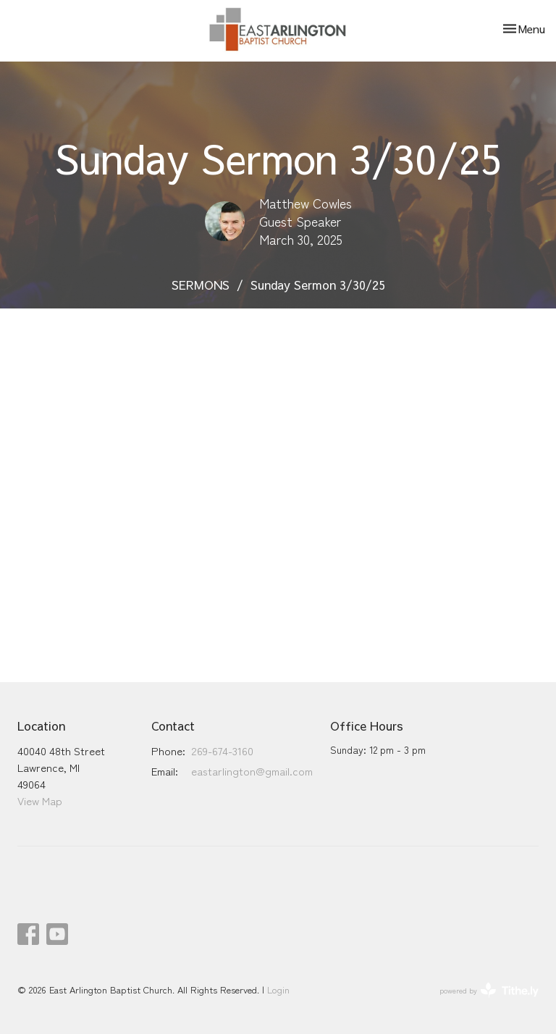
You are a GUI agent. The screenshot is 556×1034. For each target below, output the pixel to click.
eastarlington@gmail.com (252, 770)
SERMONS (200, 285)
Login (278, 989)
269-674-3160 (222, 750)
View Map (39, 800)
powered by (489, 990)
